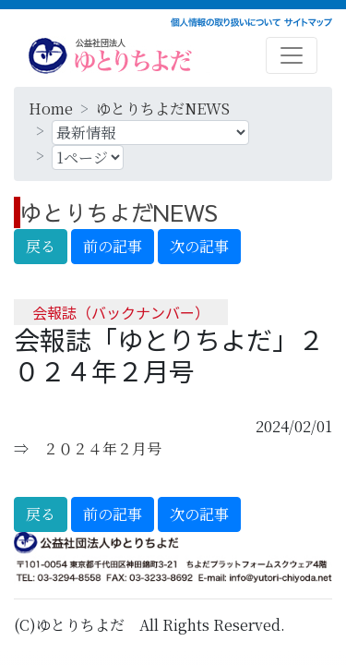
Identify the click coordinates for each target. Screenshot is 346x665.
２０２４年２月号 (102, 448)
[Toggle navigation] (291, 55)
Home (51, 108)
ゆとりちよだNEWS (163, 108)
